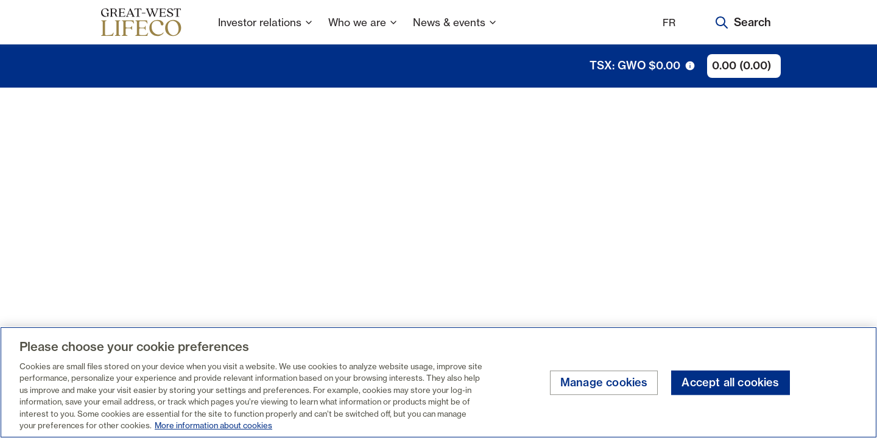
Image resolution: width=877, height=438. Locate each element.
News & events (455, 30)
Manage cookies (604, 383)
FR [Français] (669, 22)
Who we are (363, 30)
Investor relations (266, 30)
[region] (438, 382)
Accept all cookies (730, 383)
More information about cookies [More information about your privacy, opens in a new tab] (213, 425)
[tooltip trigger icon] (690, 65)
